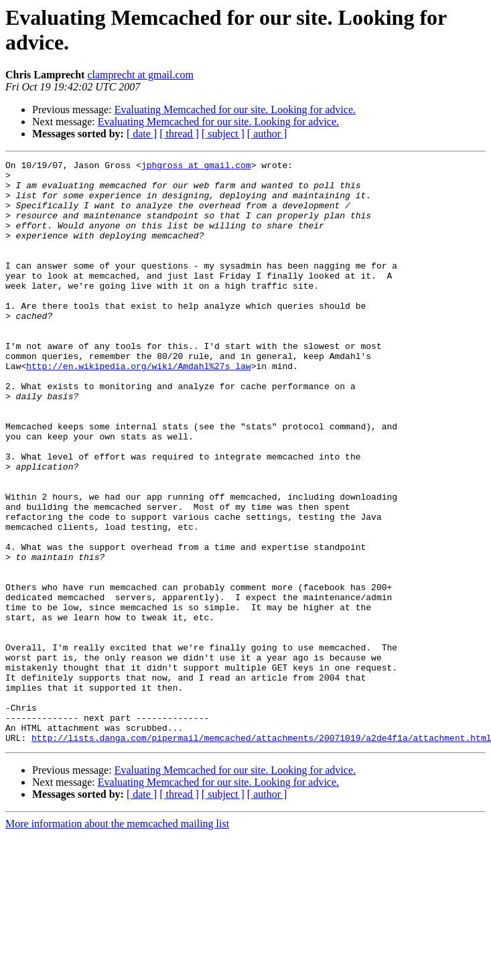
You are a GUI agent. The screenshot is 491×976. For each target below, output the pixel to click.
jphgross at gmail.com (196, 167)
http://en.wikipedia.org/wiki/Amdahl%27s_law (138, 408)
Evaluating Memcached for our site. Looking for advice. (235, 109)
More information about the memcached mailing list (117, 940)
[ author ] (267, 133)
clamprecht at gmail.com (140, 74)
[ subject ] (223, 133)
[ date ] (142, 133)
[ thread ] (179, 133)
